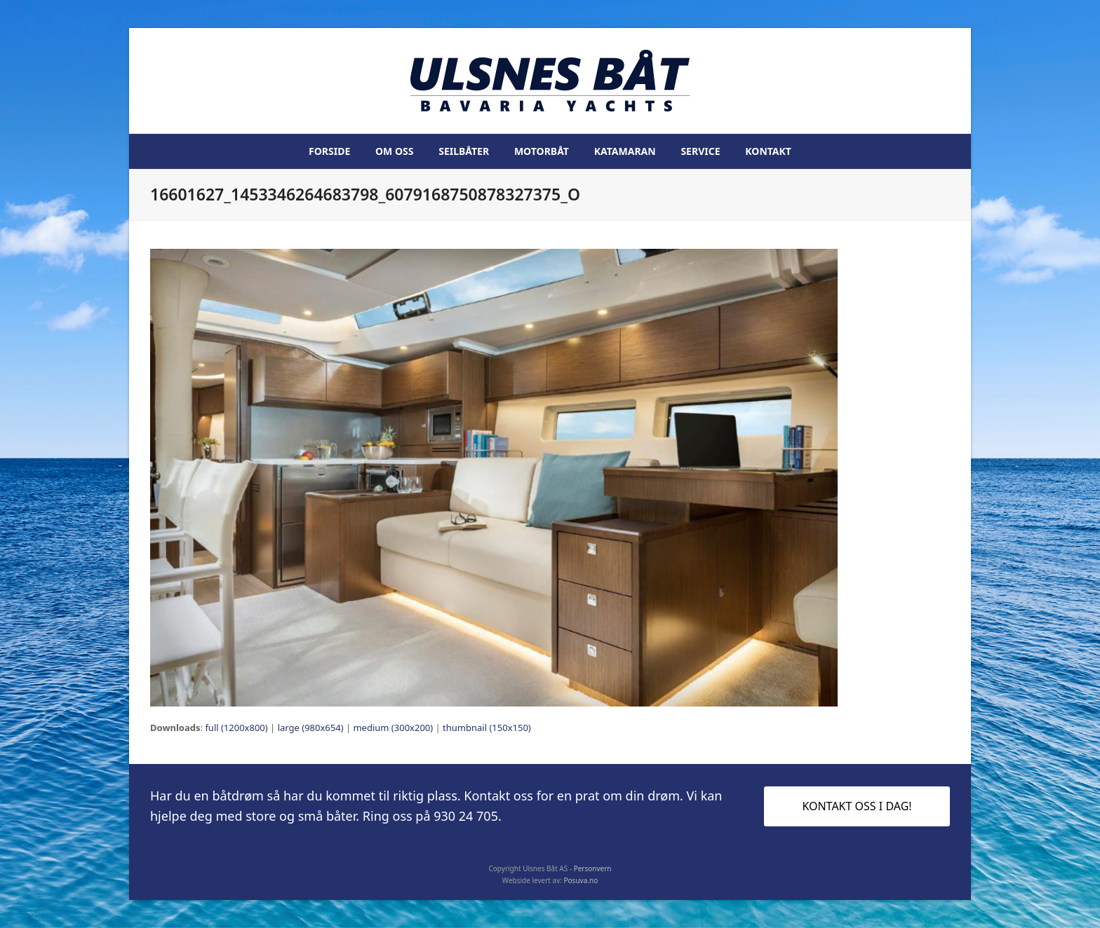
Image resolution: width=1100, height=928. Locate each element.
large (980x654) (311, 727)
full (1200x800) (236, 727)
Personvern (593, 868)
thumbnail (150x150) (487, 727)
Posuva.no (581, 880)
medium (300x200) (393, 727)
